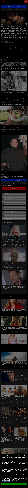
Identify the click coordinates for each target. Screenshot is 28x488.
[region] (14, 471)
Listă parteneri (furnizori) (6, 481)
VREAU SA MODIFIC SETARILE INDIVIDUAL (14, 486)
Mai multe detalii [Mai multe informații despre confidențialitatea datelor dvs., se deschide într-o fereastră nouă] (11, 460)
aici (22, 466)
